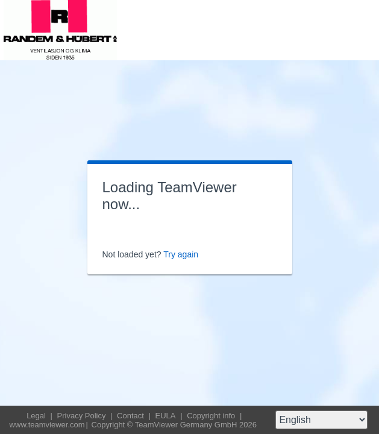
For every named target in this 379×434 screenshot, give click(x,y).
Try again (180, 254)
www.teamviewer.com (47, 424)
